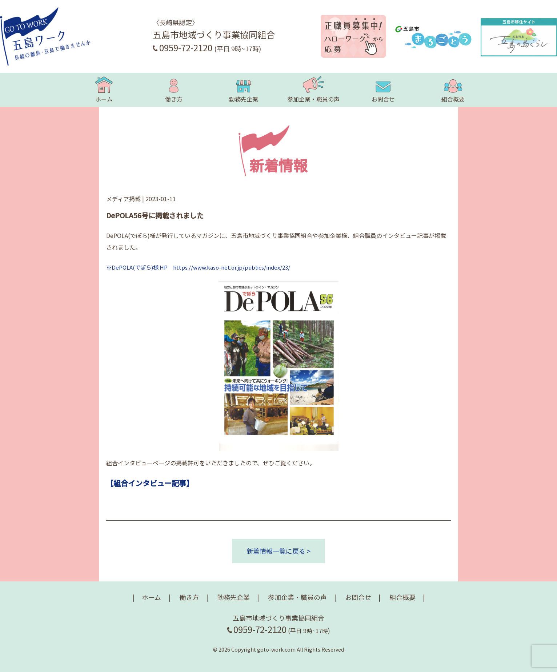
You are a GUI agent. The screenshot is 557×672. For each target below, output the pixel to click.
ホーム (104, 89)
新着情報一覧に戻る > (278, 551)
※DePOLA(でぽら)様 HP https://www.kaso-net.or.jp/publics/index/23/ (198, 267)
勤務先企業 (243, 89)
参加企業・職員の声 (313, 89)
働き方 (174, 89)
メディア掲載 (123, 198)
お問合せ (383, 89)
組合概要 (453, 89)
